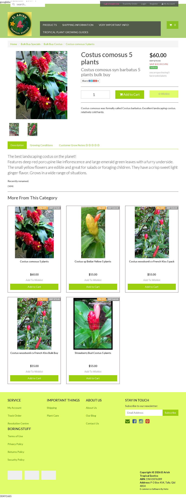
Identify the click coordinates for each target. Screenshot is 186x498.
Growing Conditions (41, 145)
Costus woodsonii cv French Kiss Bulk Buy (34, 352)
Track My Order (130, 4)
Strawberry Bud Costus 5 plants (93, 352)
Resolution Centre (18, 423)
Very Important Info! (114, 24)
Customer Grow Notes (79, 145)
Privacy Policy (15, 444)
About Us (91, 407)
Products (50, 24)
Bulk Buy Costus (53, 44)
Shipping (52, 407)
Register (154, 4)
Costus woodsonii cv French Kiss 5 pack (151, 261)
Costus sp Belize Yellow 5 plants (93, 261)
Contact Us (92, 423)
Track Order (14, 415)
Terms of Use (15, 436)
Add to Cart (130, 94)
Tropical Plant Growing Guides (65, 32)
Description (17, 145)
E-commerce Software (150, 489)
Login (143, 4)
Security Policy (16, 459)
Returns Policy (16, 451)
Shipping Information (77, 24)
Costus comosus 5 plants (80, 44)
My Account (14, 407)
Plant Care (53, 415)
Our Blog (91, 415)
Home (13, 44)
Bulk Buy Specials (31, 44)
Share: (90, 80)
